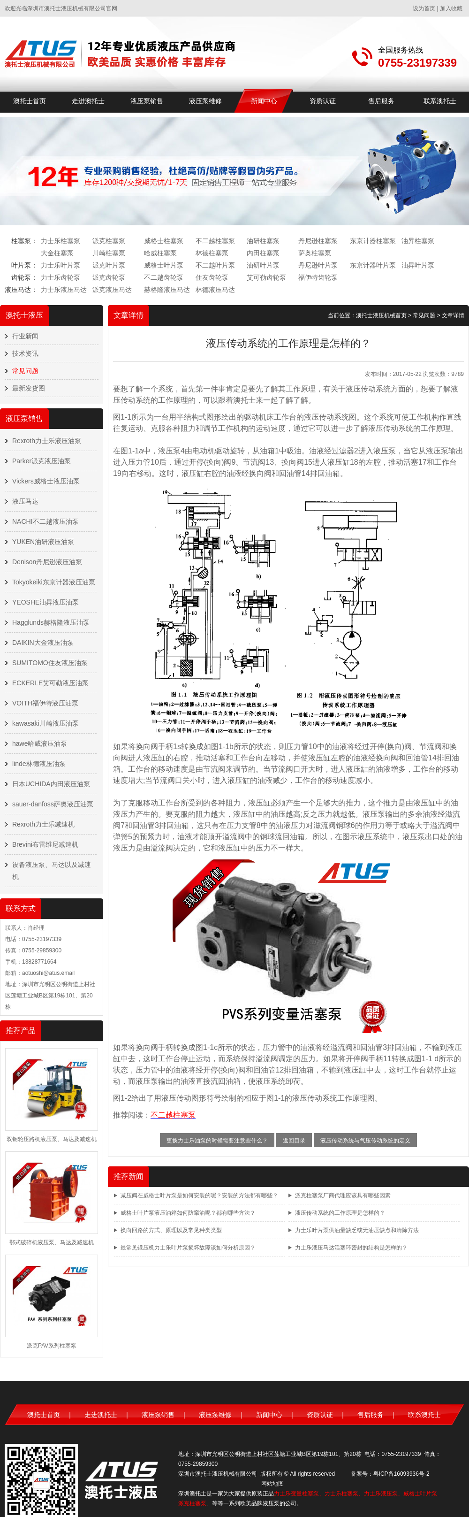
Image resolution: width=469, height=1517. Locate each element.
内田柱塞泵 (263, 253)
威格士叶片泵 (163, 265)
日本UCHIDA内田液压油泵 (51, 784)
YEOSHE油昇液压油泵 (45, 602)
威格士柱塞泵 (163, 241)
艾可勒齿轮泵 (266, 277)
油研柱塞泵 (263, 241)
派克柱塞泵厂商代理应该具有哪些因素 (343, 1195)
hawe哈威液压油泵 (39, 743)
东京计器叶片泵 (373, 265)
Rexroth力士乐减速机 (43, 824)
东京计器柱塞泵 (373, 241)
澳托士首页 (29, 101)
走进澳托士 (88, 101)
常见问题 (25, 371)
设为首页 (424, 8)
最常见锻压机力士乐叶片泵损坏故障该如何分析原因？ (188, 1247)
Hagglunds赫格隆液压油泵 (51, 622)
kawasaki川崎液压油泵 (45, 723)
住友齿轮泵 (212, 277)
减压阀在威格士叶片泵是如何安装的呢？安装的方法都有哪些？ (199, 1195)
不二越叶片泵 (215, 265)
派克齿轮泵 (108, 277)
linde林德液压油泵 (39, 763)
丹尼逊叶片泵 (318, 265)
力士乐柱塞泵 (60, 241)
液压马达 (25, 501)
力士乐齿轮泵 (60, 277)
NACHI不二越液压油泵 (45, 521)
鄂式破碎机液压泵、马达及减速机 (51, 1242)
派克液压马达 (112, 289)
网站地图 (272, 1483)
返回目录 (294, 1140)
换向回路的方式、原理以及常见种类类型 (171, 1230)
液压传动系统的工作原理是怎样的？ (340, 1213)
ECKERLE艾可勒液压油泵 (50, 683)
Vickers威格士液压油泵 (46, 481)
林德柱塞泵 (212, 253)
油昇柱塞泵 (417, 241)
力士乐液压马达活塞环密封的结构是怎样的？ (351, 1247)
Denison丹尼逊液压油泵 (47, 562)
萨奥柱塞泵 (314, 253)
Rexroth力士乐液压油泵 (46, 440)
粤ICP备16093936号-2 (401, 1474)
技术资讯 (25, 353)
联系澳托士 (440, 101)
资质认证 (323, 101)
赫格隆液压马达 (167, 289)
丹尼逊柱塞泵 (318, 241)
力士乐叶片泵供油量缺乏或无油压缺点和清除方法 (357, 1230)
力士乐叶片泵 (60, 265)
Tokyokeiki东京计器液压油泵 (53, 582)
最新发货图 (28, 388)
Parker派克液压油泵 (41, 461)
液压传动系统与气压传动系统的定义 (365, 1140)
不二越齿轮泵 (163, 277)
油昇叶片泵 (417, 265)
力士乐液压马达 (64, 289)
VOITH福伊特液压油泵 (45, 703)
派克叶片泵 (108, 265)
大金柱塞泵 (57, 253)
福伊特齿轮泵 (318, 277)
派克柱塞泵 (108, 241)
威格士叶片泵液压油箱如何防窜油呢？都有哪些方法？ (188, 1213)
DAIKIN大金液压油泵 (43, 642)
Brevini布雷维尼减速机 (45, 844)
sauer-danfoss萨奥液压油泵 (52, 804)
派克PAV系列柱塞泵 (51, 1345)
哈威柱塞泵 (160, 253)
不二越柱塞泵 (215, 241)
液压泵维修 (205, 101)
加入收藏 (451, 8)
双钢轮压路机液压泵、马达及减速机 (52, 1139)
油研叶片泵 (263, 265)
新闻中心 (264, 101)
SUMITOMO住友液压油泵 (50, 663)
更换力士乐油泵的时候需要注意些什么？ (217, 1140)
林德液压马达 (215, 289)
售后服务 (381, 101)
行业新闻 (25, 336)
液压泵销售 (146, 101)
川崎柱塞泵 (108, 253)
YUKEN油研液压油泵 (43, 541)
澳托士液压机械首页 (381, 315)
